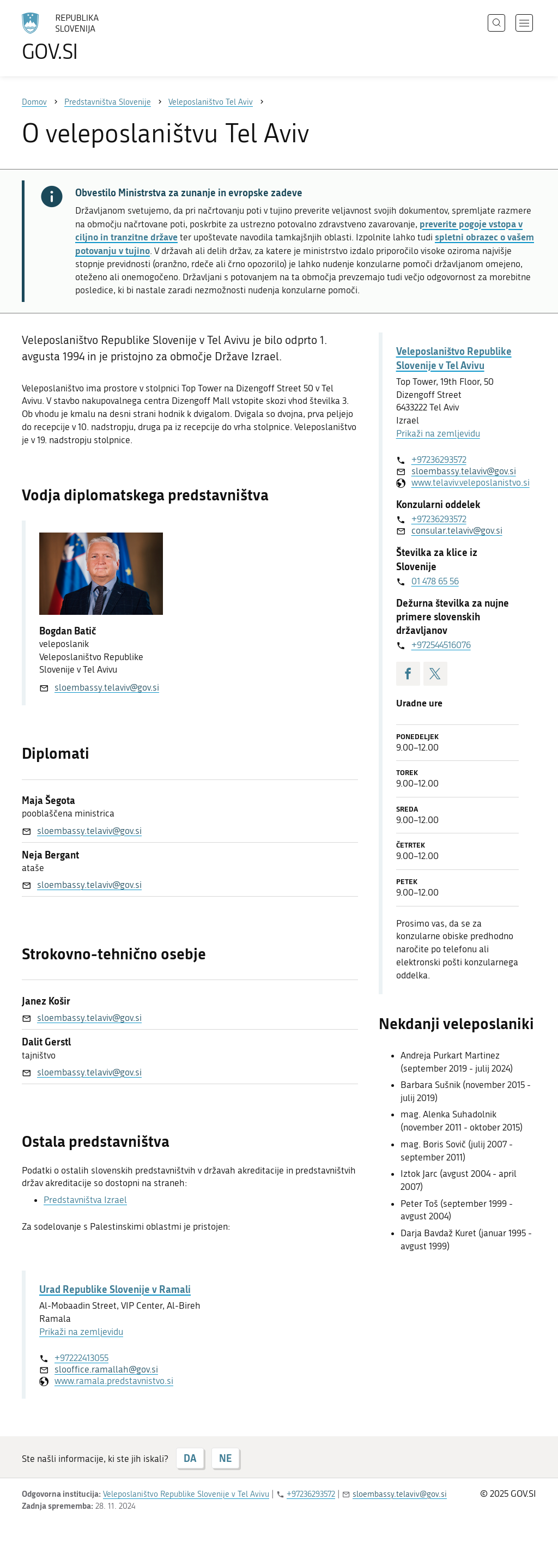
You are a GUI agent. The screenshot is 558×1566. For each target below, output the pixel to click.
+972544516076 (441, 644)
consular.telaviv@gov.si (456, 530)
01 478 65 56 (435, 581)
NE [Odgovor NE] (225, 1458)
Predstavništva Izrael (85, 1199)
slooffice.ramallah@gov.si (106, 1369)
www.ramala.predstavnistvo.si (113, 1380)
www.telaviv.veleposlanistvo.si (465, 482)
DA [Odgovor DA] (190, 1458)
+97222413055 (81, 1357)
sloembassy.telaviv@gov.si (106, 687)
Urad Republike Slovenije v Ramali (115, 1289)
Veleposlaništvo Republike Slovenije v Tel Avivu (454, 358)
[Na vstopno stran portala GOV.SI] (90, 37)
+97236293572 (438, 459)
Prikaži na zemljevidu (81, 1331)
